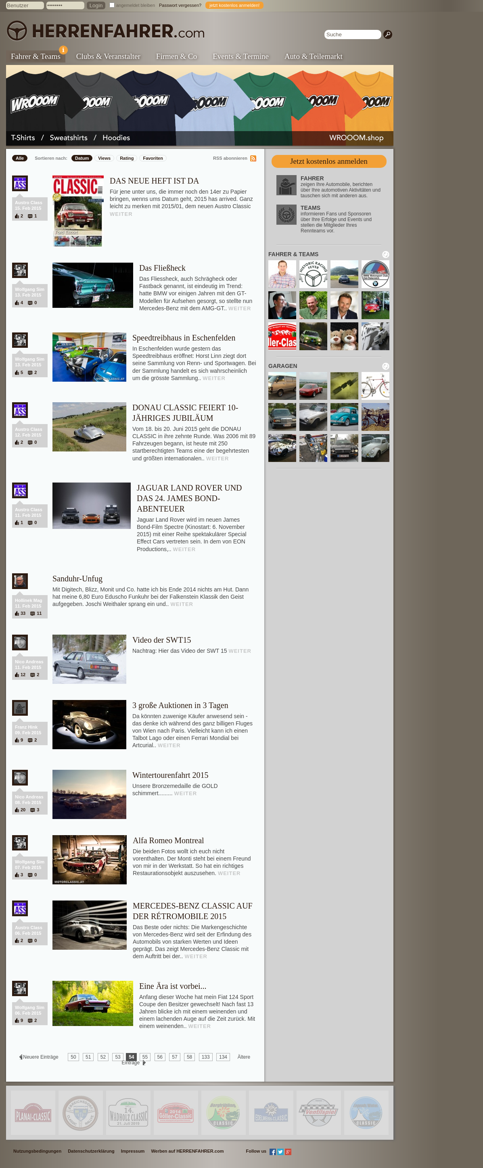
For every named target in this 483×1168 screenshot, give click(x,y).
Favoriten (153, 158)
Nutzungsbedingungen (37, 1151)
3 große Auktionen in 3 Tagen (180, 705)
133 (206, 1057)
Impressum (133, 1151)
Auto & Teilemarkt (313, 56)
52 (103, 1057)
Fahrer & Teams (38, 55)
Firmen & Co (176, 56)
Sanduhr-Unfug (77, 578)
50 (73, 1057)
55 (145, 1057)
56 (160, 1057)
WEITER (121, 214)
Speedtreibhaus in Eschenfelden (183, 337)
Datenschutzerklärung (91, 1151)
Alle (20, 158)
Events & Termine (241, 56)
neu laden (385, 254)
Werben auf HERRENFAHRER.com (187, 1151)
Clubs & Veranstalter (108, 56)
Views (104, 158)
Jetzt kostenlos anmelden (329, 161)
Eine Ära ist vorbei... (173, 986)
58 (189, 1057)
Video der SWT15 (161, 639)
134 (223, 1057)
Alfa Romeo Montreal (168, 840)
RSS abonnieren (230, 158)
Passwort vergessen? (180, 5)
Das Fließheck (162, 267)
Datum (82, 158)
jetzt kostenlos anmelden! (234, 5)
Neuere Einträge (41, 1057)
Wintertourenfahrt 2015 (170, 775)
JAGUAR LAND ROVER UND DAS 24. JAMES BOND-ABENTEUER (189, 498)
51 (88, 1057)
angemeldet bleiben (135, 5)
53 (117, 1057)
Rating (127, 158)
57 (174, 1057)
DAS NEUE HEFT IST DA (154, 180)
